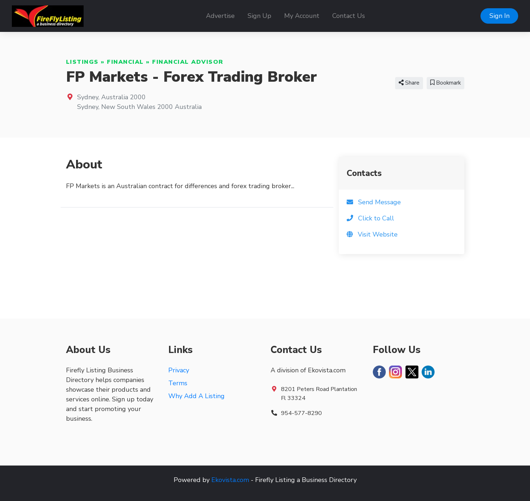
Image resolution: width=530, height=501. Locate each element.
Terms (177, 383)
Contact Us (348, 15)
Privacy (178, 370)
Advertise (220, 15)
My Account (301, 15)
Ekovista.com (230, 480)
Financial (125, 62)
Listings (82, 62)
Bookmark (445, 83)
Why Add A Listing (196, 396)
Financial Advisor (188, 62)
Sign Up (259, 15)
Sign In (499, 15)
